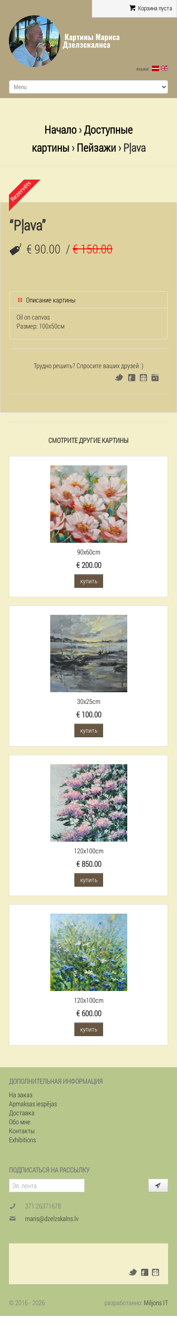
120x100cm (89, 850)
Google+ (155, 377)
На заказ (20, 1094)
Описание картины (46, 299)
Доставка (22, 1112)
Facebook (131, 377)
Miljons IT (156, 1302)
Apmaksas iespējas (33, 1103)
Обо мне (19, 1121)
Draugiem (143, 377)
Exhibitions (22, 1139)
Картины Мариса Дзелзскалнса (91, 41)
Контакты (22, 1130)
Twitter (119, 377)
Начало (60, 129)
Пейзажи (96, 147)
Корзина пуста (151, 8)
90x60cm (88, 551)
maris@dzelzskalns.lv (51, 1218)
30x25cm (88, 701)
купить (88, 581)
